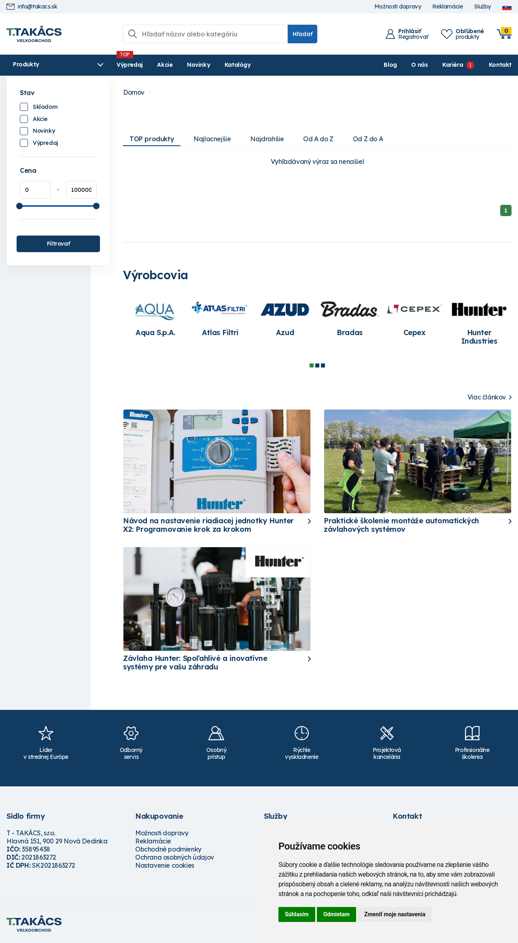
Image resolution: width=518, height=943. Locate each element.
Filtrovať (58, 243)
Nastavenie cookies (164, 865)
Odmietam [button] (336, 914)
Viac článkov (486, 397)
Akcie (164, 64)
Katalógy (238, 64)
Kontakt (500, 64)
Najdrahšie (267, 139)
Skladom (45, 106)
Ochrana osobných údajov (174, 857)
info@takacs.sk (31, 6)
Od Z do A (368, 139)
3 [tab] (323, 365)
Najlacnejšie (212, 139)
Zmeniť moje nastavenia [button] (394, 914)
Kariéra (452, 64)
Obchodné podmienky (168, 849)
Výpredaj (130, 64)
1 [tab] (312, 365)
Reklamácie (447, 6)
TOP (152, 139)
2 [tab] (317, 365)
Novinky (198, 64)
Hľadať (302, 34)
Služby (482, 6)
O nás (419, 64)
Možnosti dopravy (397, 6)
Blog (390, 64)
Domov (133, 92)
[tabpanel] (155, 317)
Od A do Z (318, 139)
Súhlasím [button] (297, 914)
